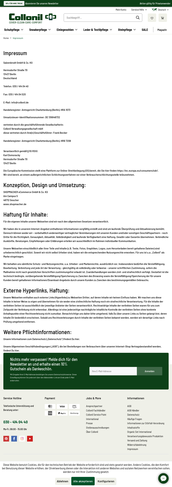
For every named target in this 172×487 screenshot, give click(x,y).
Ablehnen (62, 481)
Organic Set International (139, 431)
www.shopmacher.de (14, 204)
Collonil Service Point (96, 414)
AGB (129, 406)
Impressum (132, 448)
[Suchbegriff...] (103, 17)
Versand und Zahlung (137, 440)
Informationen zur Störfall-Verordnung (145, 423)
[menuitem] (121, 10)
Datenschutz (133, 414)
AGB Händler (133, 410)
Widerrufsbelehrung (136, 444)
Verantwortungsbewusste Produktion (145, 436)
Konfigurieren (106, 481)
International (92, 418)
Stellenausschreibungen (97, 427)
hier (17, 350)
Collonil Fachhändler (95, 410)
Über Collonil (92, 431)
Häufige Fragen (134, 418)
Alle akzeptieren (83, 481)
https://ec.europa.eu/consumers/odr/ (137, 170)
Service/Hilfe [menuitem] (137, 9)
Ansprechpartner (94, 406)
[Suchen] (138, 17)
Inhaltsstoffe (133, 427)
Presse (89, 423)
